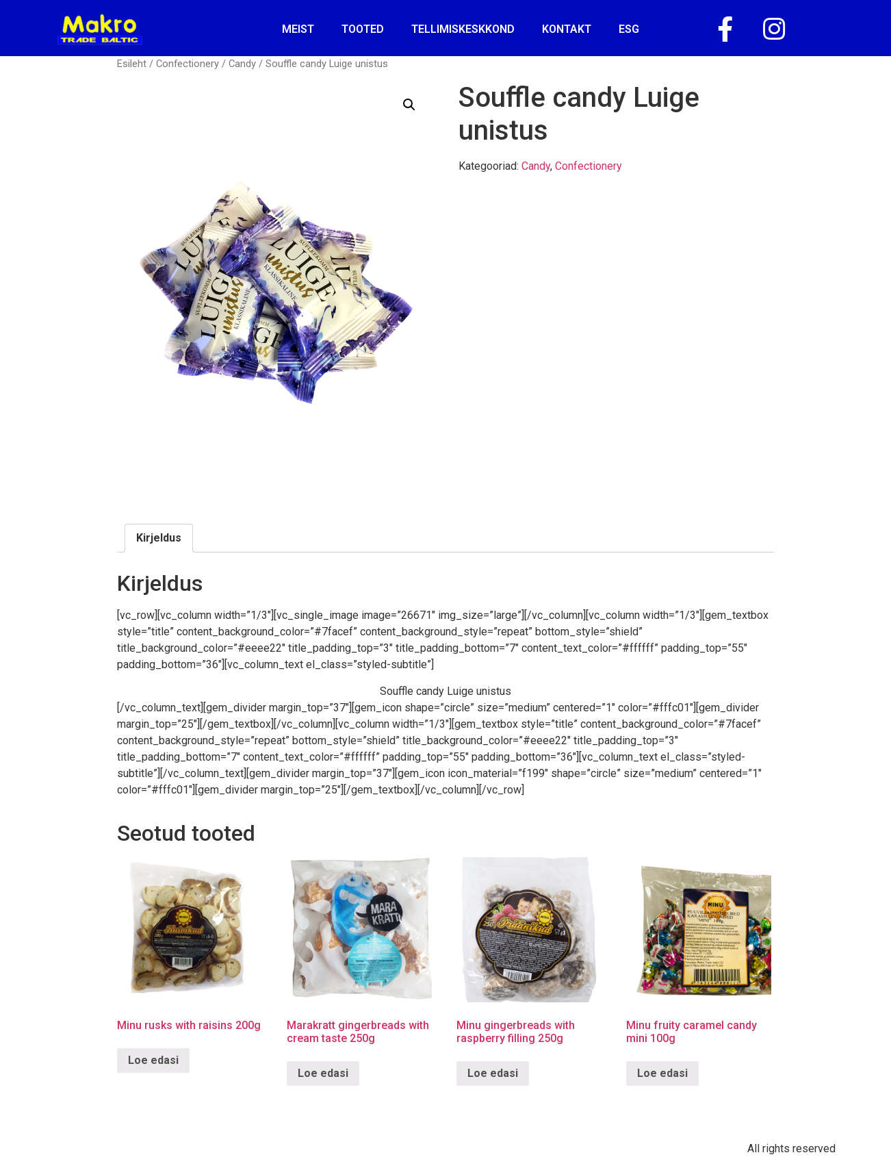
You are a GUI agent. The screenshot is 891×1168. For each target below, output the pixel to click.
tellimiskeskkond (463, 29)
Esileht (131, 64)
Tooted (362, 29)
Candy (242, 64)
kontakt (566, 29)
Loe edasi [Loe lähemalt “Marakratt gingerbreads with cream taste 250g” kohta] (323, 1073)
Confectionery (187, 64)
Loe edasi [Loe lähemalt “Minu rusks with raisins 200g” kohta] (153, 1060)
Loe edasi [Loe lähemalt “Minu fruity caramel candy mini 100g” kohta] (662, 1073)
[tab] (159, 538)
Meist (298, 29)
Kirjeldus (158, 537)
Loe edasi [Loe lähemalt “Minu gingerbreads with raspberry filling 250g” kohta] (492, 1073)
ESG (629, 29)
